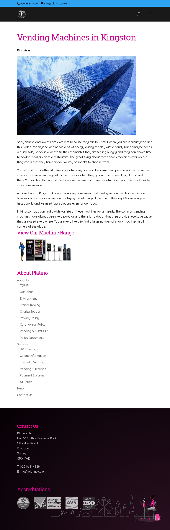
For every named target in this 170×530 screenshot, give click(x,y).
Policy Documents (32, 338)
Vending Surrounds (33, 369)
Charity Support (31, 311)
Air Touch (26, 382)
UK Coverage (29, 349)
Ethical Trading (30, 305)
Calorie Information (33, 356)
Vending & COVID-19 (34, 331)
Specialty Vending (32, 362)
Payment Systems (32, 375)
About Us (23, 280)
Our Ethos (26, 292)
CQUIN (24, 285)
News (21, 388)
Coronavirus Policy (32, 324)
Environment (28, 298)
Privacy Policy (29, 318)
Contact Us (24, 395)
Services (23, 344)
